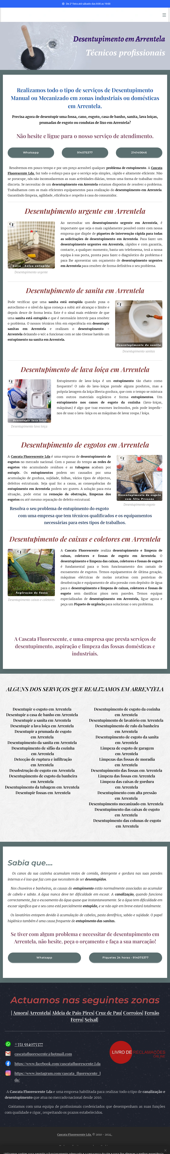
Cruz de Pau (108, 1013)
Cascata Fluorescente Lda (30, 456)
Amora (20, 1013)
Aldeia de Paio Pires (72, 1013)
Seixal (91, 1019)
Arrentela (40, 1013)
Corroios (132, 1013)
